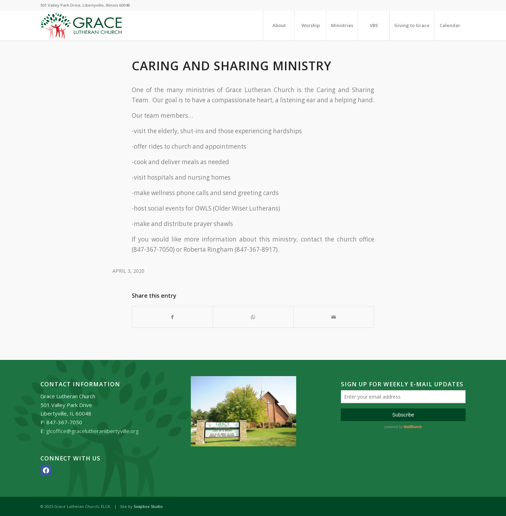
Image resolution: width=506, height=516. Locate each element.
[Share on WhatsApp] (253, 317)
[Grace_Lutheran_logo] (81, 25)
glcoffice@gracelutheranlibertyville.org (92, 430)
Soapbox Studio (148, 506)
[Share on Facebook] (172, 317)
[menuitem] (278, 25)
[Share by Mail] (334, 317)
